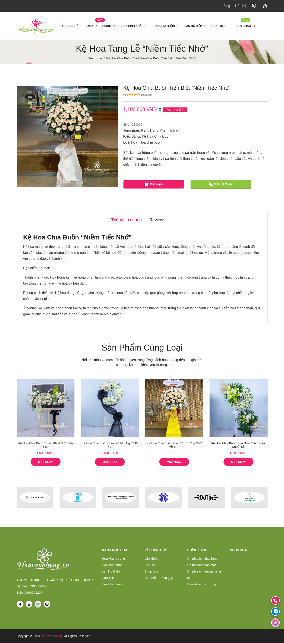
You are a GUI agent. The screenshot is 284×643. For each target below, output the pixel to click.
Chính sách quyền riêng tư (204, 575)
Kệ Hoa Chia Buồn (156, 136)
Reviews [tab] (157, 219)
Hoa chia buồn (150, 142)
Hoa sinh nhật (112, 565)
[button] (254, 6)
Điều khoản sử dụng (201, 584)
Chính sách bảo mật (201, 565)
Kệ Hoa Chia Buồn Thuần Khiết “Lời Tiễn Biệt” (45, 445)
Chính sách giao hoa (202, 558)
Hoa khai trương (113, 558)
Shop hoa (151, 571)
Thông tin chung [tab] (126, 219)
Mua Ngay (153, 184)
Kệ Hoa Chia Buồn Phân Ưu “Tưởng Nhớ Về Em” (174, 445)
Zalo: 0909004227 (29, 592)
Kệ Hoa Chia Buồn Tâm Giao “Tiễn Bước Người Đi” (238, 445)
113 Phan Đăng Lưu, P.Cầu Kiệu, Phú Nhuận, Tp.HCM (55, 579)
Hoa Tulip (108, 578)
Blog (226, 6)
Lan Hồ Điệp (111, 571)
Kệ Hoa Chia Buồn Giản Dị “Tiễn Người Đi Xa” (110, 445)
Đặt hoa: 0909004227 (32, 586)
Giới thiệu (151, 558)
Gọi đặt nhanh (220, 184)
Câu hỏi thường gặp (159, 578)
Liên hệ (240, 6)
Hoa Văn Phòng (51, 636)
